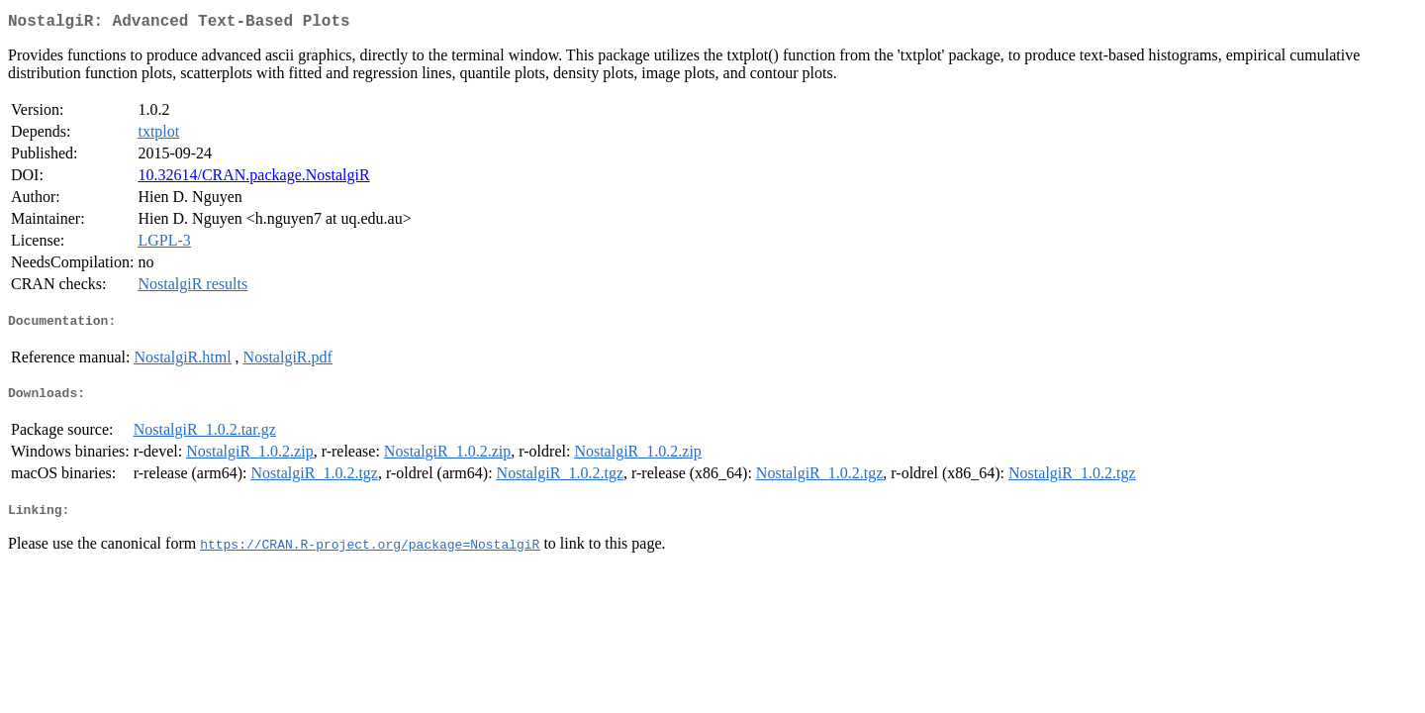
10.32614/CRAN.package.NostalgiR (253, 178)
